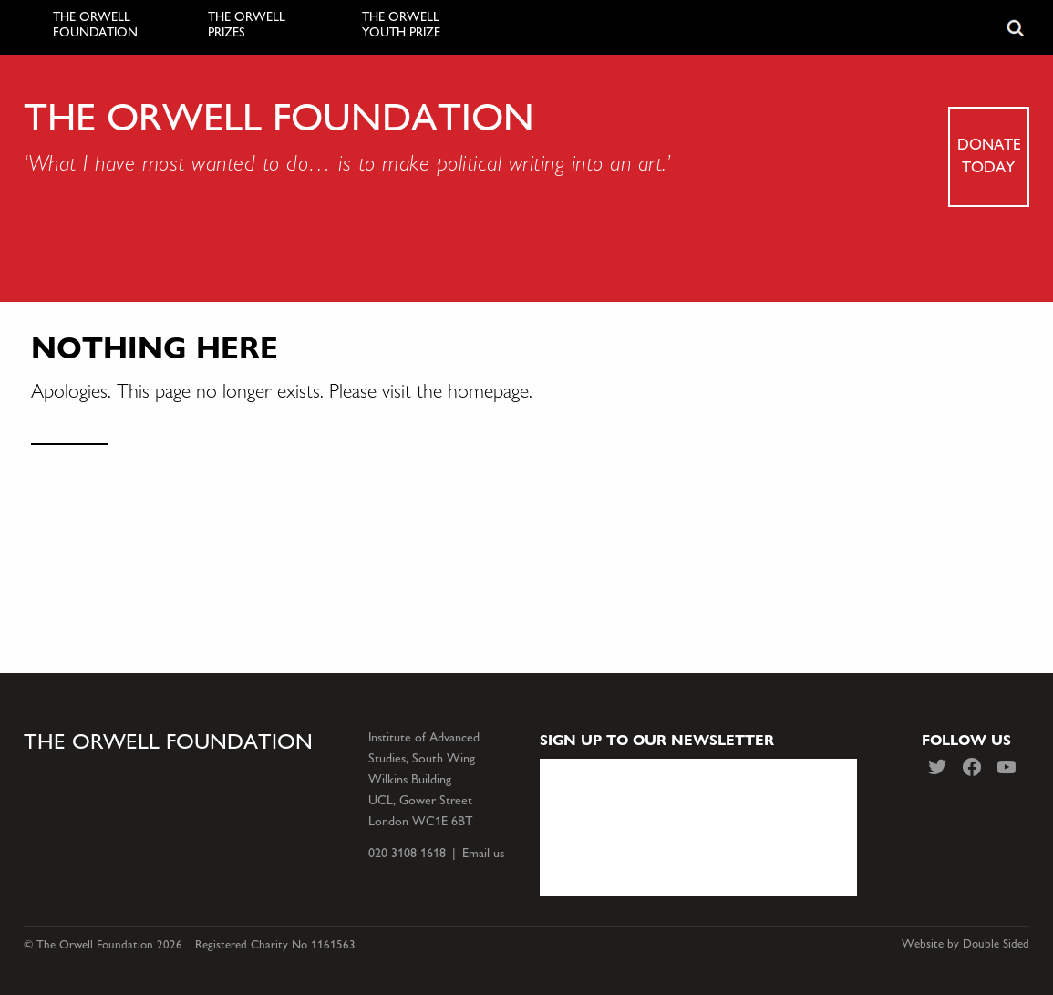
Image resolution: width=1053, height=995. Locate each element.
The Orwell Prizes (246, 25)
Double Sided (996, 944)
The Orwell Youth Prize (401, 25)
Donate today (989, 155)
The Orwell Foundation (95, 25)
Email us (483, 853)
